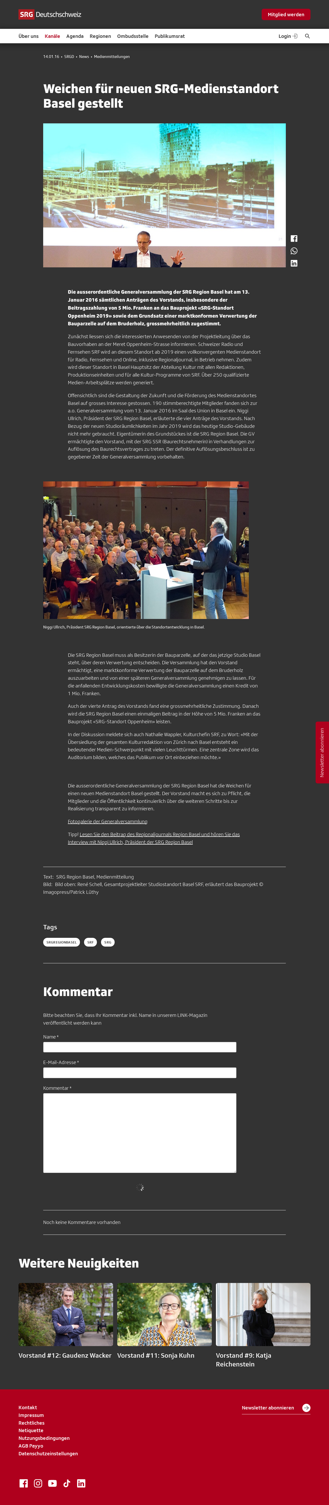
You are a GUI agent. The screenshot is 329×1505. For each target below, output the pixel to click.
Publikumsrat (170, 36)
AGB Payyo (31, 1446)
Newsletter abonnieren (276, 1408)
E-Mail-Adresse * (61, 1062)
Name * (51, 1037)
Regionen (100, 36)
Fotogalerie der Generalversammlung (108, 821)
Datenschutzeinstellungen (48, 1453)
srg (107, 942)
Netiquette (31, 1430)
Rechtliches (31, 1423)
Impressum (31, 1415)
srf (90, 942)
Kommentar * (57, 1088)
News (84, 56)
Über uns (29, 36)
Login (288, 36)
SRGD (69, 56)
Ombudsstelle (133, 36)
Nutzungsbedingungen (44, 1438)
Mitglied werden (286, 14)
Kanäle (52, 36)
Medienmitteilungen (112, 56)
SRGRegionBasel (62, 942)
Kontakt (28, 1407)
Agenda (75, 36)
